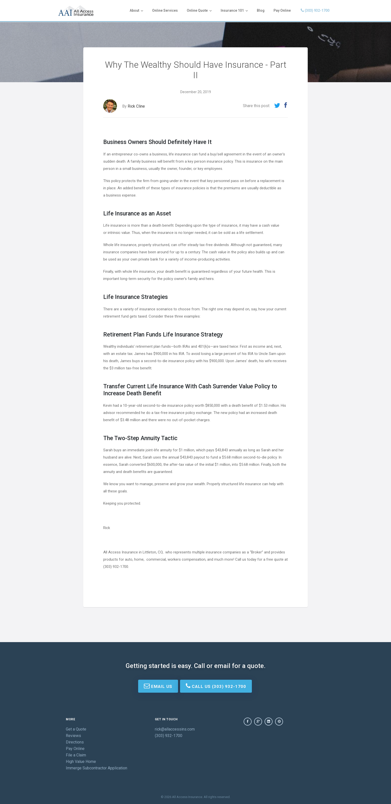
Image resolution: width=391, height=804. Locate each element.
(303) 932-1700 (315, 10)
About (136, 10)
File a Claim (76, 755)
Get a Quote (76, 729)
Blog (261, 10)
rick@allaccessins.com (175, 729)
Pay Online (282, 10)
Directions (75, 742)
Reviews (73, 735)
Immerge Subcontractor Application (96, 768)
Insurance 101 (234, 10)
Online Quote (199, 10)
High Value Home (81, 761)
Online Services (165, 10)
